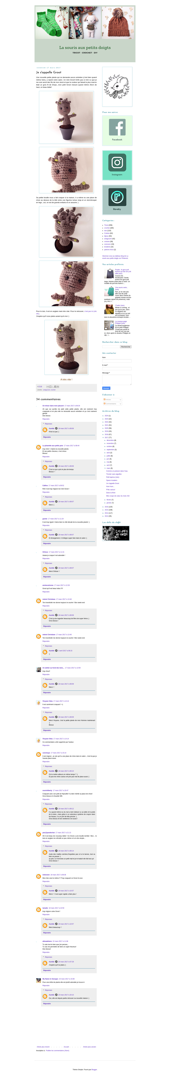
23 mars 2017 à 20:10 (66, 995)
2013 (107, 516)
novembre (110, 443)
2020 (107, 428)
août (108, 453)
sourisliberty (47, 790)
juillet (109, 456)
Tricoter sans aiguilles (114, 474)
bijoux (106, 236)
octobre (109, 446)
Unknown (46, 875)
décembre (110, 440)
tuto (105, 231)
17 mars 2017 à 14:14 (61, 701)
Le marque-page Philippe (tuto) (121, 322)
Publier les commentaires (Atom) (57, 1051)
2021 (107, 425)
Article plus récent (43, 1047)
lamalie (45, 908)
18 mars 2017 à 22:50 (56, 908)
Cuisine (107, 233)
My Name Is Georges (50, 979)
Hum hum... (110, 486)
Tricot (106, 225)
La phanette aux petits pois (52, 446)
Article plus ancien (89, 1047)
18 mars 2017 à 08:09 (66, 684)
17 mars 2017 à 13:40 (64, 599)
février (109, 500)
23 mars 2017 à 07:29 (66, 962)
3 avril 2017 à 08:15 (65, 651)
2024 (107, 416)
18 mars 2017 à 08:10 (66, 771)
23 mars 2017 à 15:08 (67, 979)
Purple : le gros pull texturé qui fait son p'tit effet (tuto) (123, 271)
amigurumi (46, 390)
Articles (107, 400)
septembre (111, 450)
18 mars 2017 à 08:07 (66, 502)
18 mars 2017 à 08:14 (66, 851)
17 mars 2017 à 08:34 (72, 406)
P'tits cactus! (110, 490)
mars (109, 468)
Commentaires (110, 404)
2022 (107, 422)
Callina (45, 485)
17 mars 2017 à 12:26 (62, 585)
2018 (107, 434)
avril (108, 465)
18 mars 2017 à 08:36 (58, 875)
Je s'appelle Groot (112, 483)
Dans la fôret (110, 493)
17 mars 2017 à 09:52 (56, 485)
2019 (107, 431)
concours (107, 244)
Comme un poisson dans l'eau (117, 471)
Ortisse (45, 552)
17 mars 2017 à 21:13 (63, 833)
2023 (107, 419)
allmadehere (47, 941)
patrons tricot (108, 250)
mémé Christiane (48, 599)
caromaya (46, 753)
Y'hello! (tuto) (119, 305)
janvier (109, 503)
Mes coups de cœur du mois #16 (117, 496)
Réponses (48, 424)
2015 (107, 510)
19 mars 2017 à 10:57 (66, 891)
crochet (53, 390)
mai (108, 462)
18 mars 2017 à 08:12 (66, 809)
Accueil (66, 1047)
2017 (107, 437)
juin (108, 459)
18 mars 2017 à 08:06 (66, 428)
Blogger (94, 1070)
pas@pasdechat (48, 833)
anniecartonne (47, 585)
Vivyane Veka (47, 701)
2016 (107, 507)
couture (107, 241)
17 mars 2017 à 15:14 (58, 753)
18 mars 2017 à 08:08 (66, 615)
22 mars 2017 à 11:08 (60, 941)
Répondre (46, 419)
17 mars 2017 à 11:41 (56, 552)
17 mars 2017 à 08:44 (71, 446)
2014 (107, 513)
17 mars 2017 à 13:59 (72, 668)
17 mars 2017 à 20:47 (60, 790)
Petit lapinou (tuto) (112, 477)
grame (44, 519)
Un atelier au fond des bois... (53, 668)
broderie (107, 247)
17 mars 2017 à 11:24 (56, 519)
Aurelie (51, 428)
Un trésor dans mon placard (53, 406)
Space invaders (111, 480)
